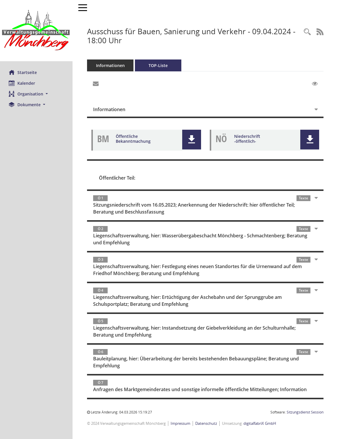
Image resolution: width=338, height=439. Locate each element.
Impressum (180, 423)
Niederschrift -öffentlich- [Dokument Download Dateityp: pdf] (247, 138)
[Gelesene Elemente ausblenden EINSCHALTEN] (315, 84)
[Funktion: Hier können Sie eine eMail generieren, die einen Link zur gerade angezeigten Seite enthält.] (95, 84)
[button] (36, 93)
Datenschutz (206, 423)
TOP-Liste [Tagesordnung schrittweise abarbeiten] (158, 65)
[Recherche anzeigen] (307, 32)
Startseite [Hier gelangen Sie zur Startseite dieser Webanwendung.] (23, 72)
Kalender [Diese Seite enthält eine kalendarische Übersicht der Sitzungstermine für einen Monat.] (22, 83)
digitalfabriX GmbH (259, 423)
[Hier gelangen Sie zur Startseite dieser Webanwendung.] (36, 31)
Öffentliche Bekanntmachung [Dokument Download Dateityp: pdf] (133, 138)
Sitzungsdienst (305, 412)
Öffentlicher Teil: (117, 178)
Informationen (110, 65)
